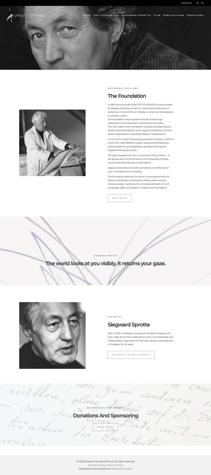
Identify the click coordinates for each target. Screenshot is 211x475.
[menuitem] (197, 3)
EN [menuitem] (202, 3)
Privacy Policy (105, 465)
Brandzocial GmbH (122, 468)
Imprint (92, 465)
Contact (186, 3)
